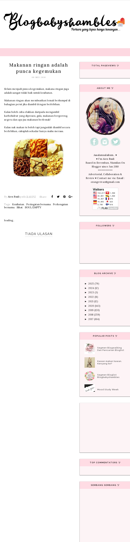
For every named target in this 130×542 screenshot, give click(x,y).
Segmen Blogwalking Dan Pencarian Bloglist (110, 349)
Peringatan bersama (38, 204)
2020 (91, 305)
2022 (91, 296)
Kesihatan (18, 204)
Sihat (20, 207)
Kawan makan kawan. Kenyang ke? (109, 362)
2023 (91, 292)
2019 (90, 310)
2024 (91, 288)
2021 (90, 301)
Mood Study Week (108, 389)
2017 (90, 319)
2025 (91, 283)
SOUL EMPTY (33, 207)
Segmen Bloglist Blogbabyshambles (108, 376)
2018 (90, 314)
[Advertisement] (65, 345)
